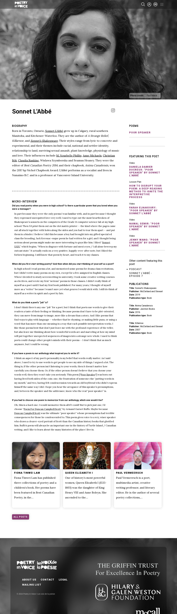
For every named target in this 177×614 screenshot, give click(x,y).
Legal (63, 579)
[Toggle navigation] (162, 4)
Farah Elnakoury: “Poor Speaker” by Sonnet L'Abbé (143, 210)
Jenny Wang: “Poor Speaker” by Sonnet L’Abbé (144, 242)
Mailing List (31, 584)
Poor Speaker (88, 374)
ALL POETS (21, 517)
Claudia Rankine (28, 160)
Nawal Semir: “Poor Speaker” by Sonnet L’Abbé (144, 226)
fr (155, 4)
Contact (47, 579)
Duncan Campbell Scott (27, 413)
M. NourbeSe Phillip (69, 155)
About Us (29, 579)
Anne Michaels (92, 155)
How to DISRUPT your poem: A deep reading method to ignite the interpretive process (146, 191)
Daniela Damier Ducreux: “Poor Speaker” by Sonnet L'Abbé (144, 171)
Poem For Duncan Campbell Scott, (42, 409)
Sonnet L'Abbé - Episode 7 (140, 274)
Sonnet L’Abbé (54, 131)
